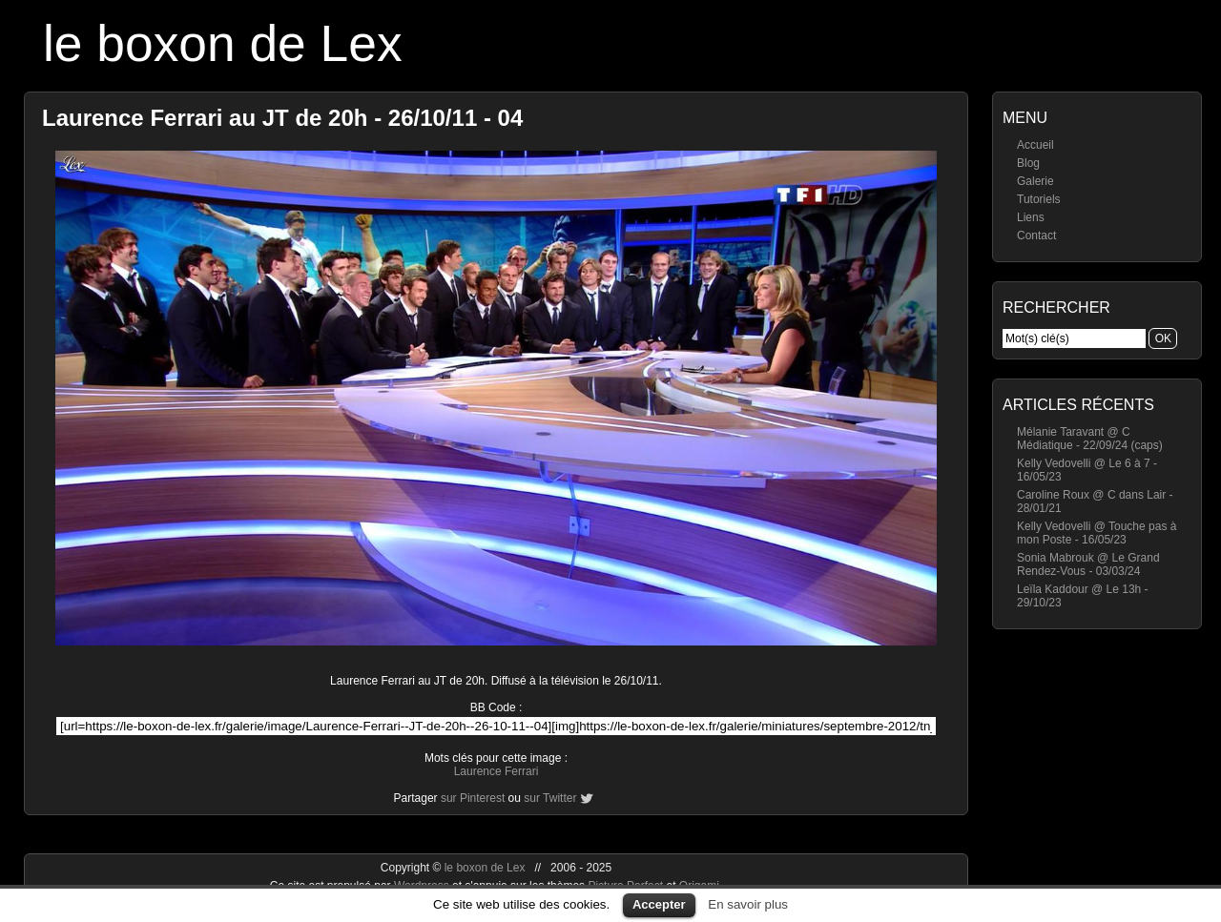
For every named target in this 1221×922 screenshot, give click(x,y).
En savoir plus (748, 904)
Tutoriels (1039, 199)
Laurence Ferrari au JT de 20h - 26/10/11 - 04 (282, 118)
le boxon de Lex (223, 43)
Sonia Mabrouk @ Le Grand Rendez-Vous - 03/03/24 (1088, 564)
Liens (1031, 217)
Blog (1028, 163)
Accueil (1035, 145)
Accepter (659, 904)
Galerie (1035, 181)
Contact (1036, 235)
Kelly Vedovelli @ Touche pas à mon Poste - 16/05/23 (1096, 533)
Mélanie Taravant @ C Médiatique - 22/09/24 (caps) (1090, 438)
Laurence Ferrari (496, 771)
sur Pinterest (473, 798)
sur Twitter (550, 798)
